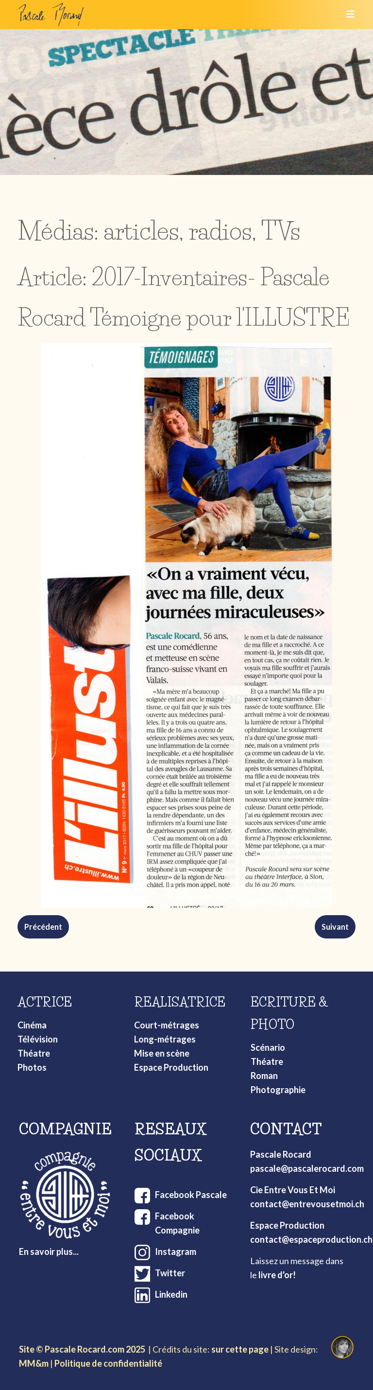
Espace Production (171, 1067)
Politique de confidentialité (108, 1363)
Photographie (278, 1089)
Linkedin (171, 1294)
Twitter (170, 1273)
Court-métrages (166, 1025)
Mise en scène (161, 1053)
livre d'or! (277, 1274)
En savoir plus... (49, 1251)
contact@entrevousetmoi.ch (307, 1204)
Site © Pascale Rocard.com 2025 (82, 1349)
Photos (32, 1067)
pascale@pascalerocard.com (307, 1168)
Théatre (33, 1053)
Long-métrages (165, 1039)
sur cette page (240, 1349)
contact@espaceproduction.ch (311, 1239)
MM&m (34, 1363)
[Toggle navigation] (347, 14)
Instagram (175, 1251)
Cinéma (32, 1025)
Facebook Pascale (191, 1194)
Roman (264, 1075)
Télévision (37, 1039)
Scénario (268, 1047)
